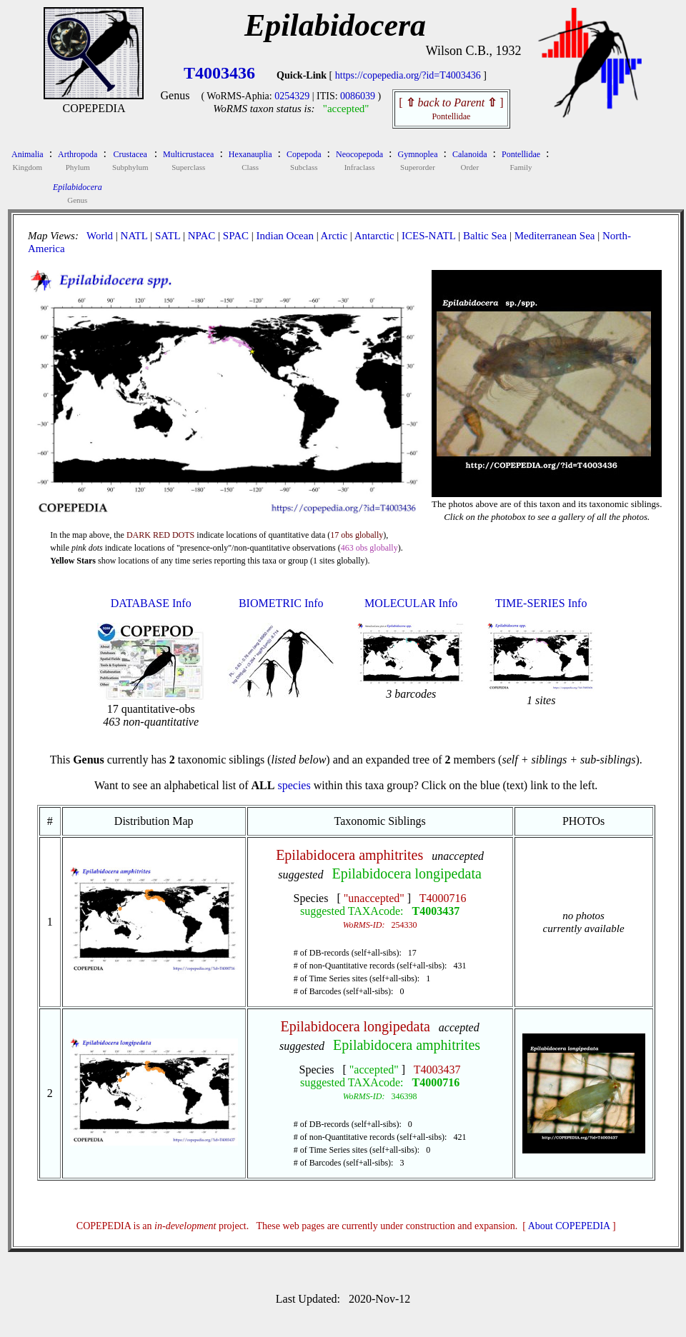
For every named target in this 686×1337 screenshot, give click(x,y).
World (99, 235)
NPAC (202, 235)
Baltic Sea (485, 235)
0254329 (291, 96)
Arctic (334, 235)
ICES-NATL (428, 235)
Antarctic (374, 235)
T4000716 (443, 898)
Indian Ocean (285, 235)
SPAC (236, 235)
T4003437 (436, 911)
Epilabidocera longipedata (406, 873)
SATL (167, 235)
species (293, 785)
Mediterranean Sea (554, 235)
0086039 (357, 96)
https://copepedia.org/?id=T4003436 (408, 75)
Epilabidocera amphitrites (349, 855)
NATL (134, 235)
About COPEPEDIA (569, 1226)
